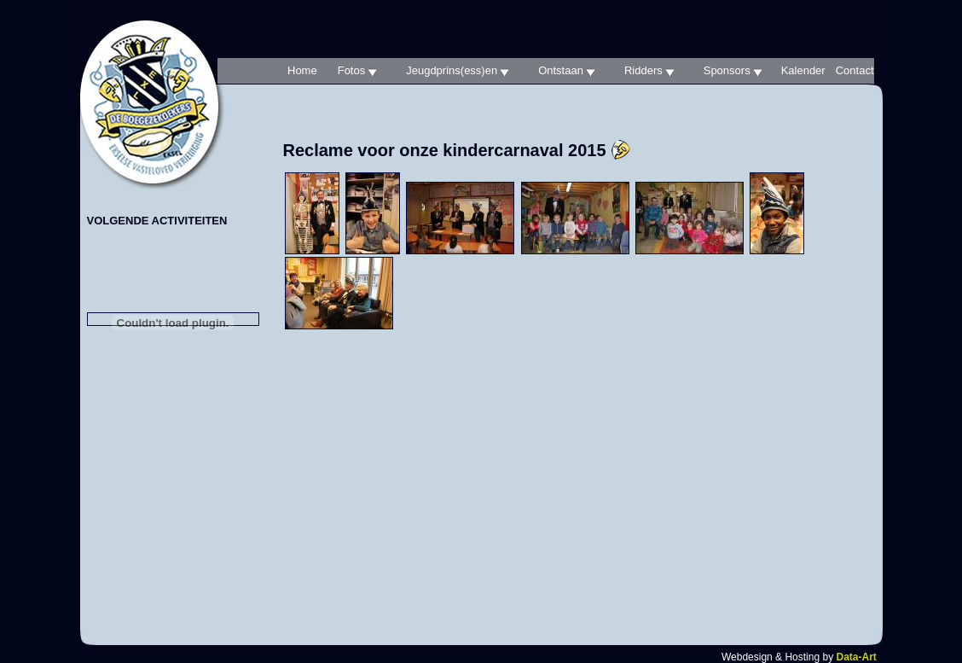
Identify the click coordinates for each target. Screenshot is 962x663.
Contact (855, 70)
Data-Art (856, 657)
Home (302, 70)
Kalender (803, 70)
